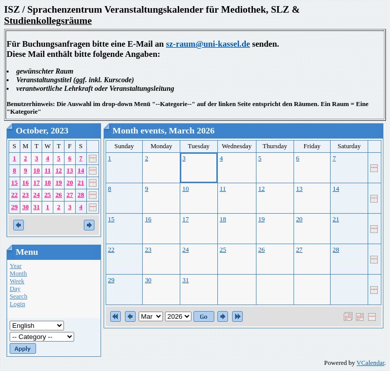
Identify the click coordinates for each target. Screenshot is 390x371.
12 (58, 170)
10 (37, 170)
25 (47, 194)
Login (17, 304)
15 (14, 182)
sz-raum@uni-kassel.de (208, 44)
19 (58, 182)
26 (58, 194)
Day (15, 288)
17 (37, 182)
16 (25, 182)
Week (17, 281)
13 (70, 170)
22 (14, 194)
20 (70, 182)
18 (47, 182)
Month (18, 273)
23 (25, 194)
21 (81, 182)
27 (70, 194)
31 (37, 207)
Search (18, 296)
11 (48, 170)
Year (16, 265)
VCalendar (370, 362)
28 (81, 194)
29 (14, 207)
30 (25, 207)
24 (37, 194)
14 (81, 170)
